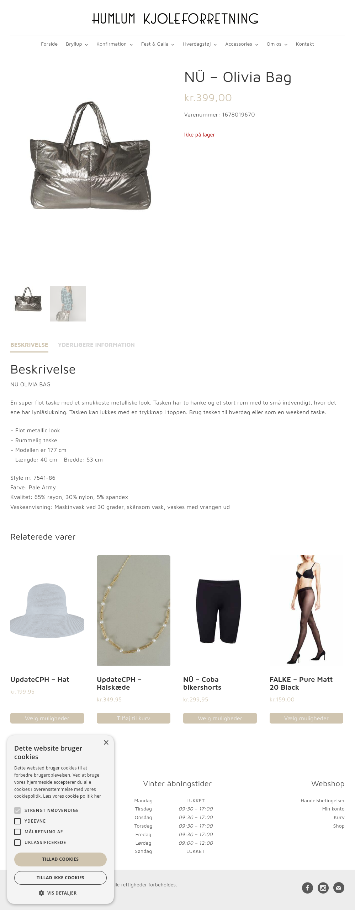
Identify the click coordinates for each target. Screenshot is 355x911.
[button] (60, 893)
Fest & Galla (155, 44)
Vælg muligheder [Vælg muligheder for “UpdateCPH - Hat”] (47, 719)
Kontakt (305, 44)
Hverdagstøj (197, 44)
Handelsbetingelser (323, 801)
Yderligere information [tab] (96, 346)
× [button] (105, 743)
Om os (273, 44)
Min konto (333, 810)
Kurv (339, 818)
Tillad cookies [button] (60, 859)
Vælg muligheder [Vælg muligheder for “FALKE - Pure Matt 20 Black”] (306, 719)
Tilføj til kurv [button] (133, 719)
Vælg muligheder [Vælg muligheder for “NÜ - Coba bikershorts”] (220, 719)
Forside (50, 44)
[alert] (60, 819)
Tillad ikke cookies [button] (60, 878)
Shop (339, 827)
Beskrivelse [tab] (29, 346)
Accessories (238, 44)
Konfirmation (112, 44)
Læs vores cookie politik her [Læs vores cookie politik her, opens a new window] (72, 796)
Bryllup (75, 44)
